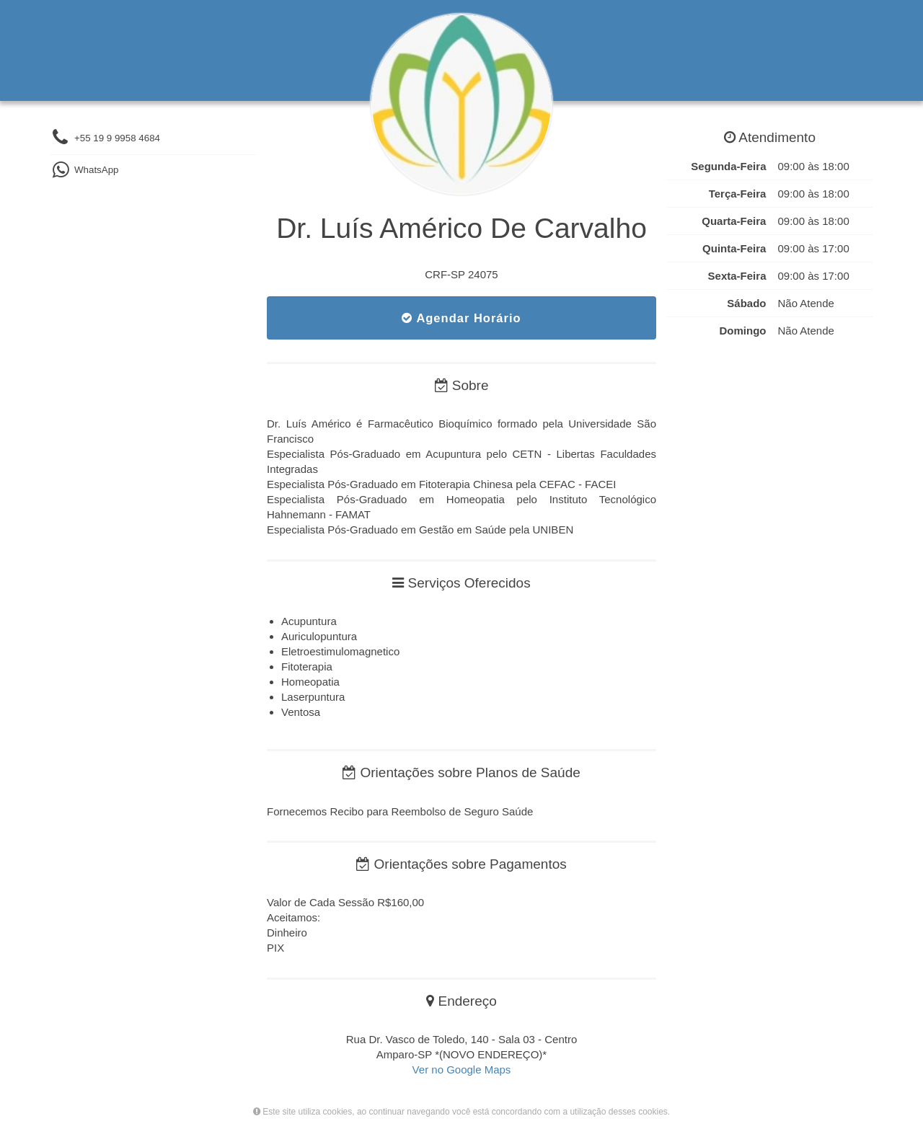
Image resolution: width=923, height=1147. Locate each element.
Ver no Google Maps (461, 1069)
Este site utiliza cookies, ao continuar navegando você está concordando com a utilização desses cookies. (461, 1112)
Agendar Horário (461, 317)
